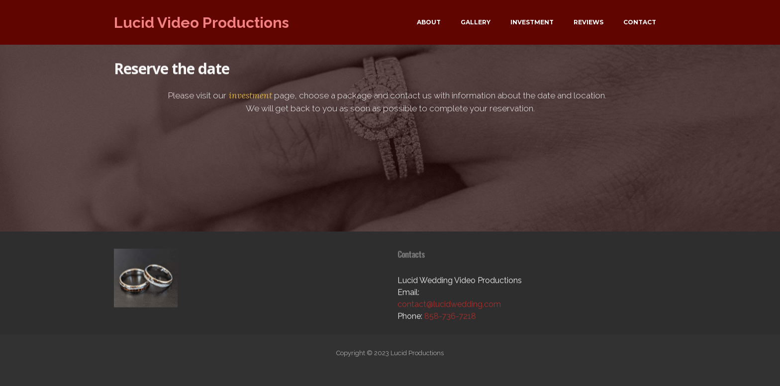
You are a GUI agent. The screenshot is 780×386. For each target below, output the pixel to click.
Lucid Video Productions (201, 22)
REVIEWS (588, 22)
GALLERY (475, 22)
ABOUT (429, 22)
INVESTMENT (532, 22)
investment (249, 97)
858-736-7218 (450, 321)
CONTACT (639, 22)
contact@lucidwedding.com (449, 309)
